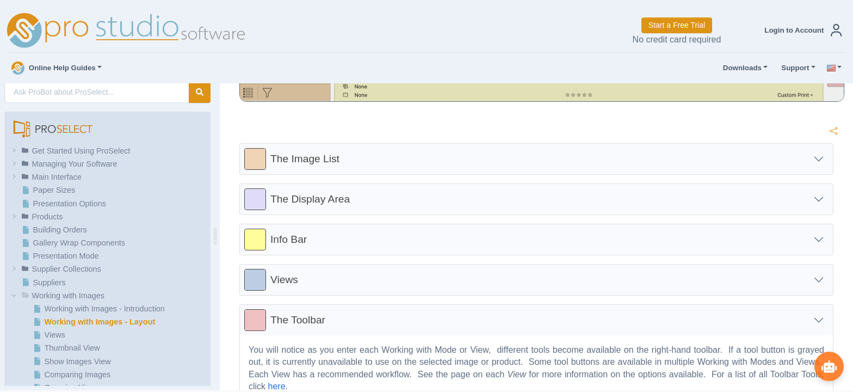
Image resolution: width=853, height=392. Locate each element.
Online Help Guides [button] (53, 68)
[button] (801, 30)
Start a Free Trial (676, 25)
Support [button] (792, 68)
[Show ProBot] (828, 365)
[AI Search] (96, 92)
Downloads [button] (740, 68)
